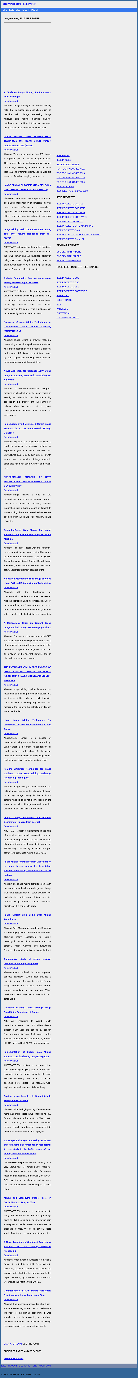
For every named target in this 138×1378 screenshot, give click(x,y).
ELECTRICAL (63, 313)
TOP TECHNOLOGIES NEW (71, 168)
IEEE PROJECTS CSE (68, 282)
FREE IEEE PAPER (13, 1358)
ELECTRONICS (64, 300)
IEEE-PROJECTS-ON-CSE (70, 203)
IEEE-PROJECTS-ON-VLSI (70, 239)
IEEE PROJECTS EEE (68, 286)
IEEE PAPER (29, 4)
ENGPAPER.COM (13, 1343)
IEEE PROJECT (30, 10)
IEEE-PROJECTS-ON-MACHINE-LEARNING (79, 234)
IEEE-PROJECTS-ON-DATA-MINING (75, 226)
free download (27, 189)
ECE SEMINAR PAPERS (69, 256)
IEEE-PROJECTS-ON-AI (69, 230)
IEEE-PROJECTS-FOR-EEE (71, 208)
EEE (18, 10)
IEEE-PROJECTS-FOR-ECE (71, 212)
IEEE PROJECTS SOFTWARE (72, 217)
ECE (11, 10)
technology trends (65, 186)
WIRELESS (62, 308)
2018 (85, 191)
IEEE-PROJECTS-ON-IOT (70, 221)
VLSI (59, 304)
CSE (5, 10)
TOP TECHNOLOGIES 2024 (71, 182)
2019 (79, 191)
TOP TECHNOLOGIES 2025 (71, 177)
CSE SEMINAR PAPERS (69, 251)
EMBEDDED (63, 295)
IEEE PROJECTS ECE (68, 278)
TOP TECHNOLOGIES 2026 (71, 173)
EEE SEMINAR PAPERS (69, 260)
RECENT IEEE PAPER (68, 164)
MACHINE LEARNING (68, 317)
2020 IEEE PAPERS (67, 191)
